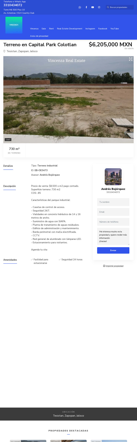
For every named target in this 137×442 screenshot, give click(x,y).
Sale (44, 28)
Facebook (102, 28)
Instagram (90, 28)
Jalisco (34, 51)
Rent (51, 28)
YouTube (115, 28)
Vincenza (34, 28)
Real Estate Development (69, 28)
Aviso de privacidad (39, 36)
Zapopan (23, 51)
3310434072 (113, 192)
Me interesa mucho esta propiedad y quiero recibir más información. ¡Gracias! (113, 236)
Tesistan (12, 51)
